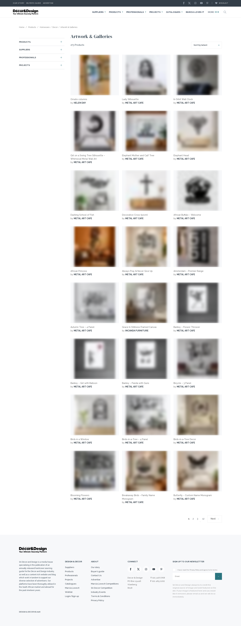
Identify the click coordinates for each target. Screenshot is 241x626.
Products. (25, 42)
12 (203, 518)
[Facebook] (184, 3)
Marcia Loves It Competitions (105, 584)
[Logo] (26, 12)
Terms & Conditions (100, 596)
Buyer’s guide (97, 571)
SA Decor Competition (101, 588)
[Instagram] (196, 3)
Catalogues (173, 12)
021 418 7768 (158, 578)
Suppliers (98, 12)
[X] (190, 3)
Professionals (135, 12)
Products (115, 12)
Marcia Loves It (195, 12)
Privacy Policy (97, 600)
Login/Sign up (72, 596)
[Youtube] (202, 3)
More (213, 12)
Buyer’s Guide (33, 3)
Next (213, 518)
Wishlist (220, 3)
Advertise (48, 3)
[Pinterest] (208, 3)
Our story (18, 3)
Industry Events (98, 592)
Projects (154, 12)
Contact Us (96, 575)
